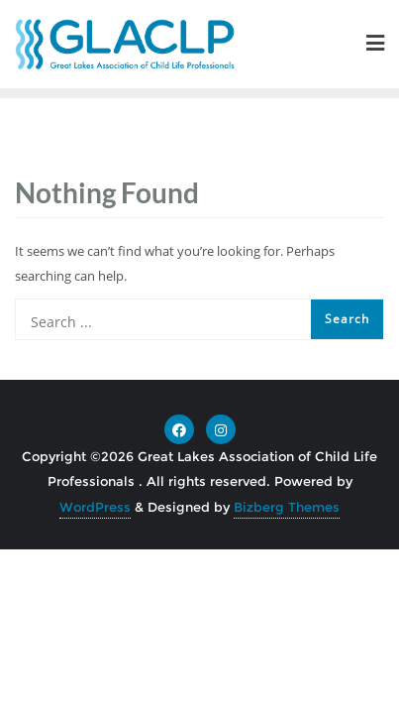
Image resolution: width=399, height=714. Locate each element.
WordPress (95, 507)
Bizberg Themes (287, 507)
